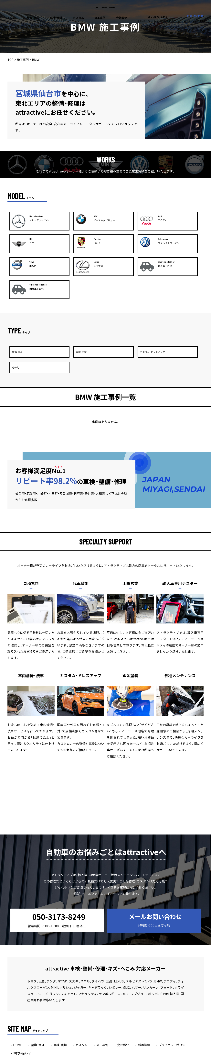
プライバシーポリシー (179, 991)
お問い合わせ (194, 18)
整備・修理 (33, 18)
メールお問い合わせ (152, 868)
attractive (98, 1061)
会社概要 (121, 18)
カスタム (78, 18)
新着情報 (148, 991)
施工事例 (99, 18)
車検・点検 (56, 18)
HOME (12, 18)
